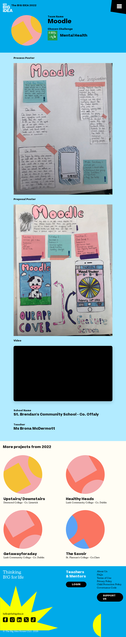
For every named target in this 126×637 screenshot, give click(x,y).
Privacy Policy (104, 581)
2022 (46, 447)
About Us (102, 571)
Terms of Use (104, 578)
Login (76, 584)
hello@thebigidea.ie (13, 614)
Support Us (109, 597)
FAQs (100, 575)
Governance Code (107, 588)
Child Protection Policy (109, 584)
